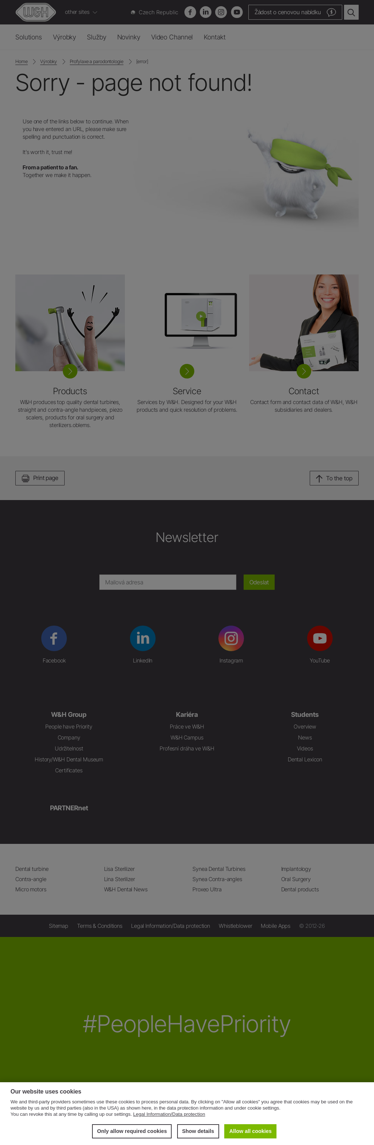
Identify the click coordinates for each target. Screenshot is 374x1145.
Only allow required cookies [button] (132, 1131)
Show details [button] (198, 1131)
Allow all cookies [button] (250, 1131)
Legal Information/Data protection (169, 1114)
